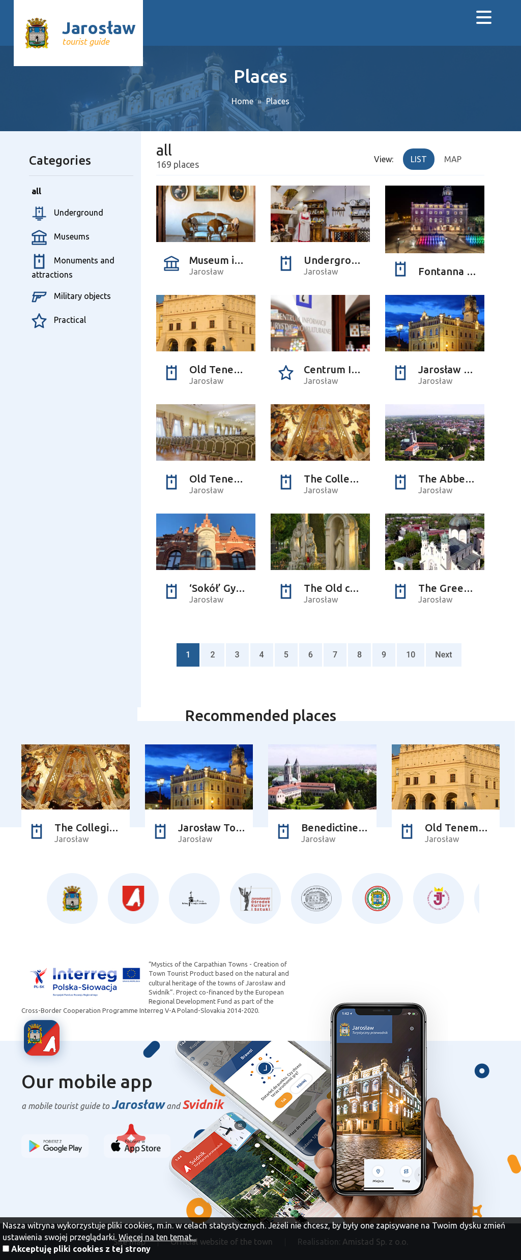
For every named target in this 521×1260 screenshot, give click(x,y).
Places (278, 101)
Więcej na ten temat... (157, 1237)
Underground (67, 213)
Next (443, 654)
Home (242, 101)
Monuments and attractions (73, 266)
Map (452, 159)
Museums (61, 237)
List (419, 159)
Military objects (71, 297)
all (36, 191)
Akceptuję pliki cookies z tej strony (81, 1248)
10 (410, 654)
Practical (59, 320)
